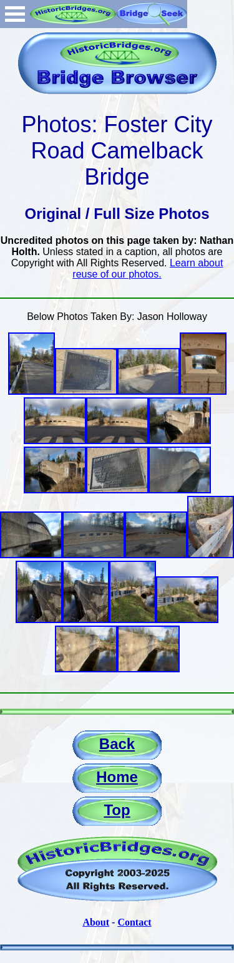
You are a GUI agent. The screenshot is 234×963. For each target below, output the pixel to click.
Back (117, 743)
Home (117, 776)
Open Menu (15, 14)
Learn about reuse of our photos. (147, 268)
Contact (134, 922)
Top (117, 809)
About (95, 922)
